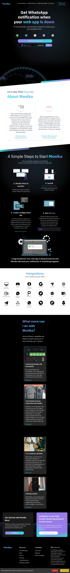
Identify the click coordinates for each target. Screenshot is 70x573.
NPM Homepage (39, 555)
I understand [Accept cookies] (64, 570)
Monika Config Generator (21, 231)
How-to (21, 555)
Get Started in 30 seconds (35, 41)
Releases (37, 553)
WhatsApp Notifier (42, 3)
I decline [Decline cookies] (55, 570)
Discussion (51, 3)
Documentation (22, 3)
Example (21, 558)
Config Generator (32, 3)
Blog (20, 553)
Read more (28, 380)
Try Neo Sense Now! (48, 533)
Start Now (14, 533)
